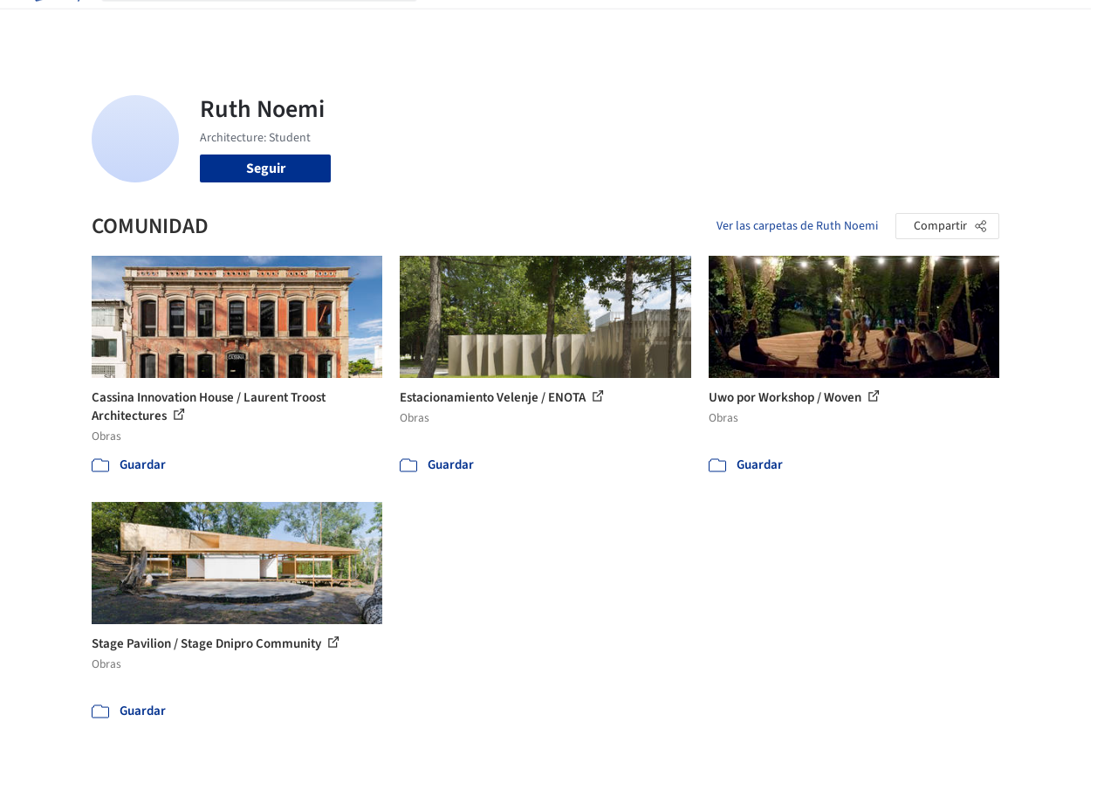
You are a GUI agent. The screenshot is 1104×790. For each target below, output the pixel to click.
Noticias (693, 24)
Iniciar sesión (847, 24)
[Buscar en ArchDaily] (273, 24)
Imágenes (513, 24)
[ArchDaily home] (56, 24)
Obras (452, 24)
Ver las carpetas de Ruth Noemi (797, 226)
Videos (752, 24)
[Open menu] (1049, 24)
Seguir (265, 168)
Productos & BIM (605, 24)
